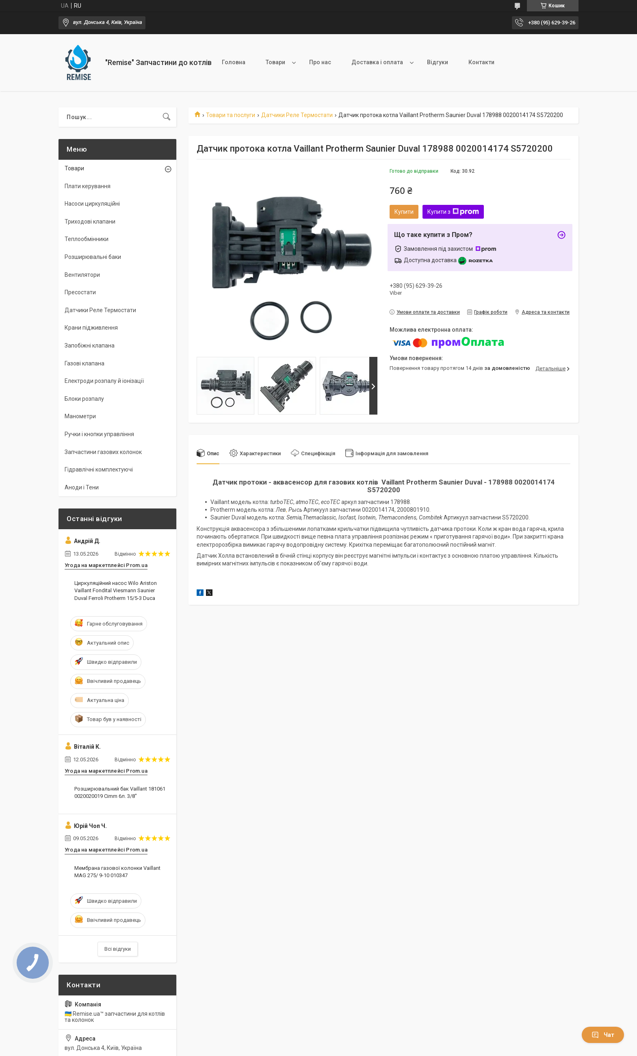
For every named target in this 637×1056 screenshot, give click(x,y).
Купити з (453, 211)
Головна (233, 62)
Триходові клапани (90, 221)
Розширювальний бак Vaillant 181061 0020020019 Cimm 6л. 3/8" (119, 792)
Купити (404, 212)
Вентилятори (82, 275)
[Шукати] (166, 117)
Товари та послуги (230, 115)
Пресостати (80, 292)
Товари (275, 62)
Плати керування (87, 186)
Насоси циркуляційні (92, 203)
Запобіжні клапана (90, 345)
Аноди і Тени (82, 487)
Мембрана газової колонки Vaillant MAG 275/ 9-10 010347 (117, 871)
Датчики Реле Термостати (297, 115)
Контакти (481, 62)
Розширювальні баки (93, 257)
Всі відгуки (117, 949)
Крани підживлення (91, 327)
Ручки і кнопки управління (99, 434)
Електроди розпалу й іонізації (104, 381)
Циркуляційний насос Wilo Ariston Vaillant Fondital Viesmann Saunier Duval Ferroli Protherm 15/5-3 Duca (115, 590)
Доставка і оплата (377, 62)
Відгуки (437, 62)
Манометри (80, 416)
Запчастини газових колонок (103, 452)
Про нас (320, 62)
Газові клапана (84, 363)
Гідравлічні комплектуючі (99, 469)
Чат (603, 1035)
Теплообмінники (86, 239)
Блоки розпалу (84, 398)
